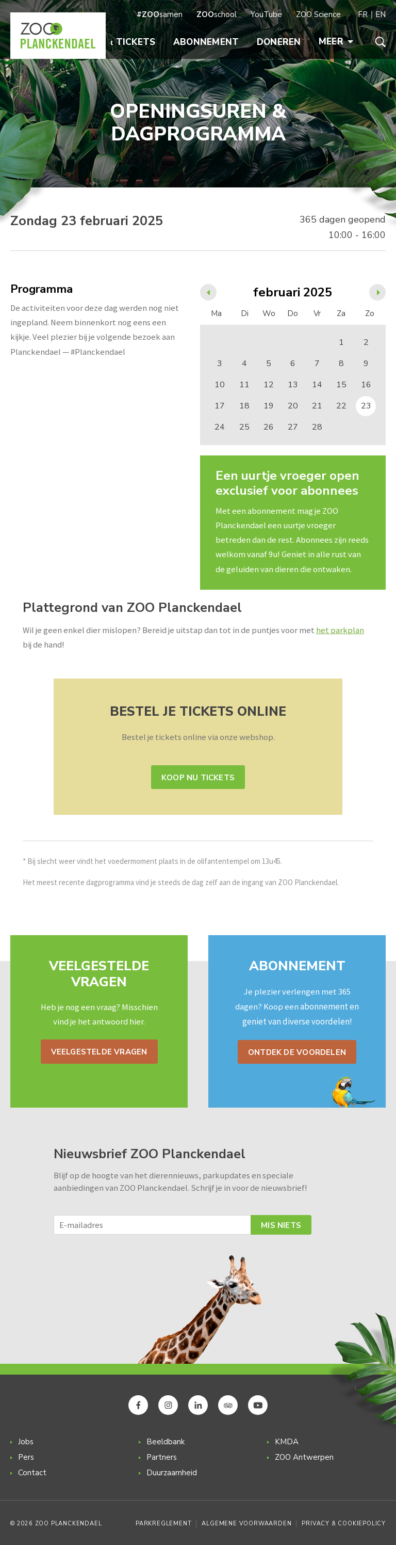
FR (363, 14)
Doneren (279, 42)
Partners (161, 1457)
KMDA (287, 1442)
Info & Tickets (118, 42)
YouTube (266, 14)
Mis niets (281, 1225)
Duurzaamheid (171, 1473)
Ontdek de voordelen (297, 1052)
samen (160, 14)
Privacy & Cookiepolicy (344, 1523)
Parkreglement (163, 1523)
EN (380, 14)
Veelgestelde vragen (99, 1052)
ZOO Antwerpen (304, 1457)
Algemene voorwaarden (246, 1523)
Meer (336, 42)
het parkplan (340, 630)
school (216, 14)
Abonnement (206, 42)
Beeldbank (165, 1442)
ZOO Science (318, 14)
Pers (26, 1457)
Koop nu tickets (198, 777)
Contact (32, 1473)
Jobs (26, 1442)
